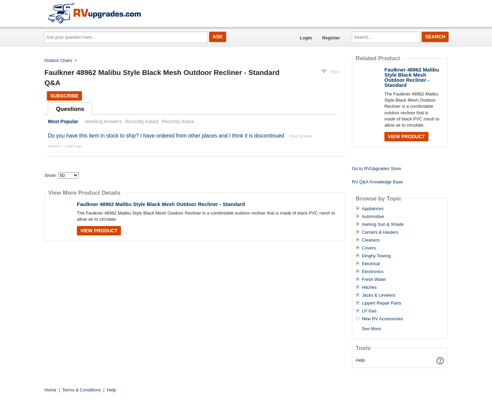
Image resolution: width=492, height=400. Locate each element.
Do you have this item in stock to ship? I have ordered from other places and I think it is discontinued (166, 136)
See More (371, 328)
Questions (70, 109)
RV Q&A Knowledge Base (377, 181)
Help (360, 360)
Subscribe (64, 96)
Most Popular (63, 121)
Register (331, 37)
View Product (99, 230)
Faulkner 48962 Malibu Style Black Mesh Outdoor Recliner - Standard (161, 204)
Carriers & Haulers (380, 232)
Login (306, 37)
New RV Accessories (382, 319)
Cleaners (371, 240)
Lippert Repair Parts (381, 303)
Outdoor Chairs (58, 60)
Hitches (369, 287)
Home (50, 389)
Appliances (373, 208)
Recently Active (178, 121)
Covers (369, 248)
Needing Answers (103, 121)
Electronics (373, 271)
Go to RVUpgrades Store (376, 168)
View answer (300, 136)
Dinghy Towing (376, 256)
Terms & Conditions (81, 389)
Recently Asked (141, 121)
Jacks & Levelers (378, 295)
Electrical (371, 263)
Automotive (373, 216)
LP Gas (369, 311)
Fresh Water (374, 279)
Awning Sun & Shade (383, 224)
